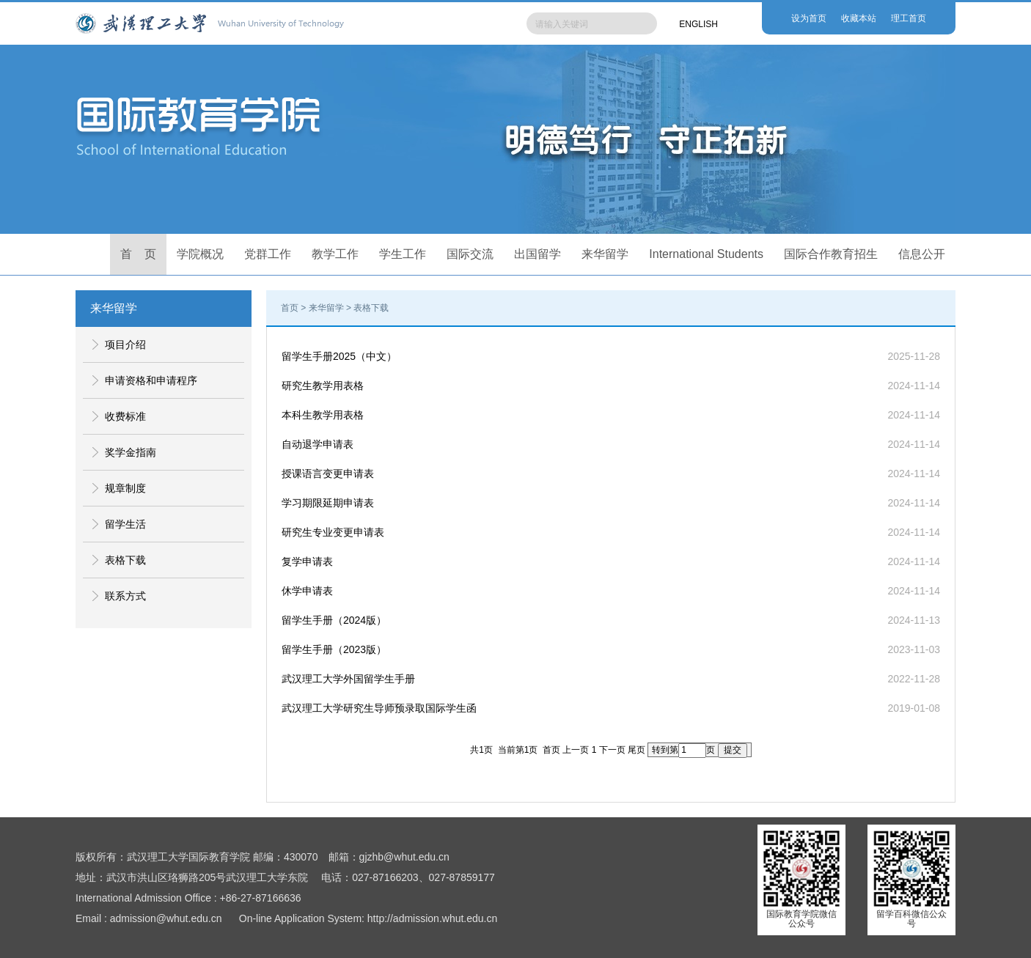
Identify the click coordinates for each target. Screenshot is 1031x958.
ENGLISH (698, 24)
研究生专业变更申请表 (333, 532)
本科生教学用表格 (323, 415)
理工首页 (908, 18)
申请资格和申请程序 (151, 380)
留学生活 (125, 524)
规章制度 (125, 488)
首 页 (138, 254)
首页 (289, 308)
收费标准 (125, 416)
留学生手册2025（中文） (339, 356)
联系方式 (125, 596)
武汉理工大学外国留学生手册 (348, 679)
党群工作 (267, 254)
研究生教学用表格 (323, 385)
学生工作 (402, 254)
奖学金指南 (130, 452)
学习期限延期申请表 (328, 503)
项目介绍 (125, 344)
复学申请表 (307, 561)
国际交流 (470, 254)
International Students (706, 254)
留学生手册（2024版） (334, 620)
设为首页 (808, 18)
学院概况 (200, 254)
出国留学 (537, 254)
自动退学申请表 (317, 444)
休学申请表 (307, 591)
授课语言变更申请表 (328, 473)
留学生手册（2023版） (334, 649)
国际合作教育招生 (831, 254)
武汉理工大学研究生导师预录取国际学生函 (379, 708)
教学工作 (335, 254)
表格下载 (125, 560)
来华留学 (604, 254)
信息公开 (921, 254)
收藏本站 (858, 18)
